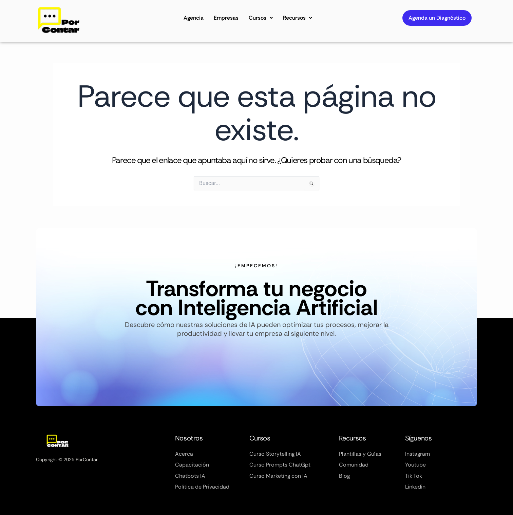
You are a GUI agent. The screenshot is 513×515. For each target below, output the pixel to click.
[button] (261, 18)
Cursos (261, 17)
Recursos (297, 17)
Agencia (194, 17)
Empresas (226, 17)
